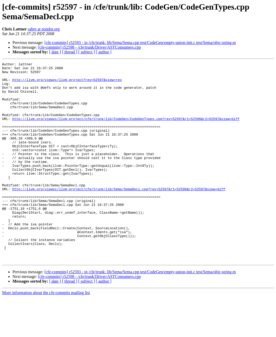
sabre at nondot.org (44, 29)
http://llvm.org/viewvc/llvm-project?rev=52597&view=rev (67, 83)
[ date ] (55, 52)
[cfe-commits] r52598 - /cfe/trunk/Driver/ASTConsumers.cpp (89, 47)
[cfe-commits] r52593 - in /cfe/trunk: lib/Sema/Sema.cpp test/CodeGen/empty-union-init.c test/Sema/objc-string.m (140, 42)
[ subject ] (86, 52)
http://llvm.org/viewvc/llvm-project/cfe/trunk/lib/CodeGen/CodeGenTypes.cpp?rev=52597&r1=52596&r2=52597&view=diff (126, 130)
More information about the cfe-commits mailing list (46, 332)
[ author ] (104, 52)
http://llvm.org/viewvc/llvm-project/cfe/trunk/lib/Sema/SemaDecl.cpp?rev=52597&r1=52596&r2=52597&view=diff (118, 214)
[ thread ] (69, 52)
